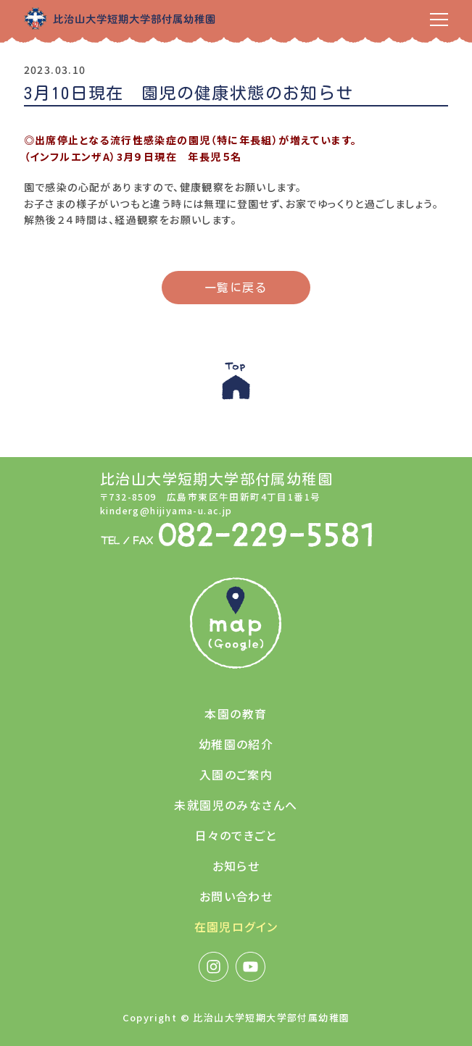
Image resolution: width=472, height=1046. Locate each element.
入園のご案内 (236, 774)
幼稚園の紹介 (236, 744)
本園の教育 (235, 713)
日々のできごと (236, 835)
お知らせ (236, 865)
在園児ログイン (236, 926)
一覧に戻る (236, 287)
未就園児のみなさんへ (235, 804)
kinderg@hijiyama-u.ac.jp (166, 510)
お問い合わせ (236, 896)
